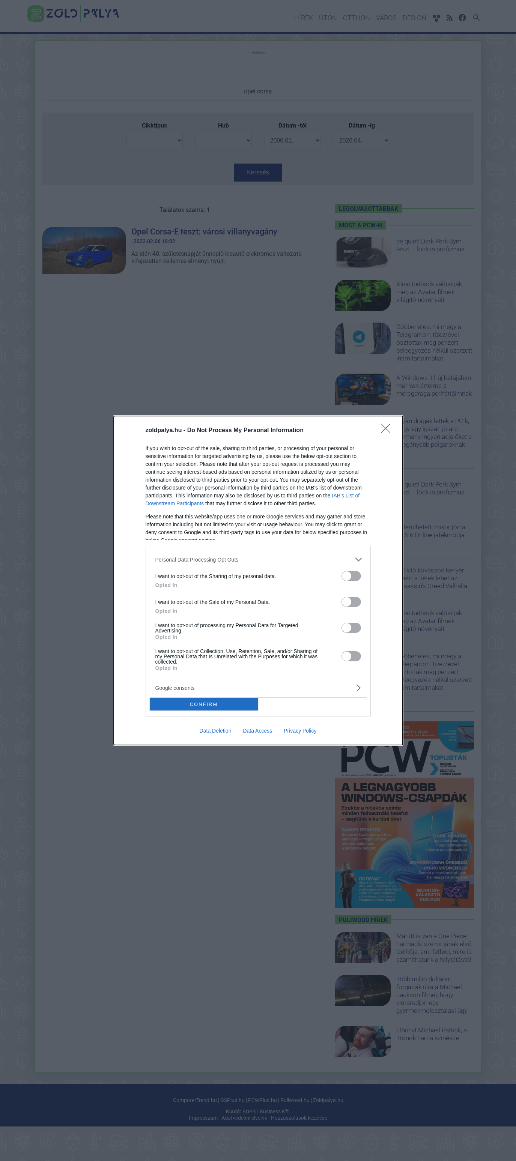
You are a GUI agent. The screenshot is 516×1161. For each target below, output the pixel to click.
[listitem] (258, 559)
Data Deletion (216, 731)
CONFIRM (204, 704)
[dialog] (258, 580)
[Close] (388, 431)
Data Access (257, 731)
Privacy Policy (300, 731)
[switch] (351, 576)
